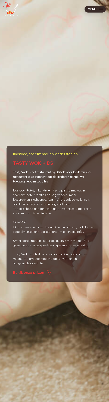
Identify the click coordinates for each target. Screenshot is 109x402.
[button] (95, 9)
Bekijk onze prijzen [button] (28, 273)
